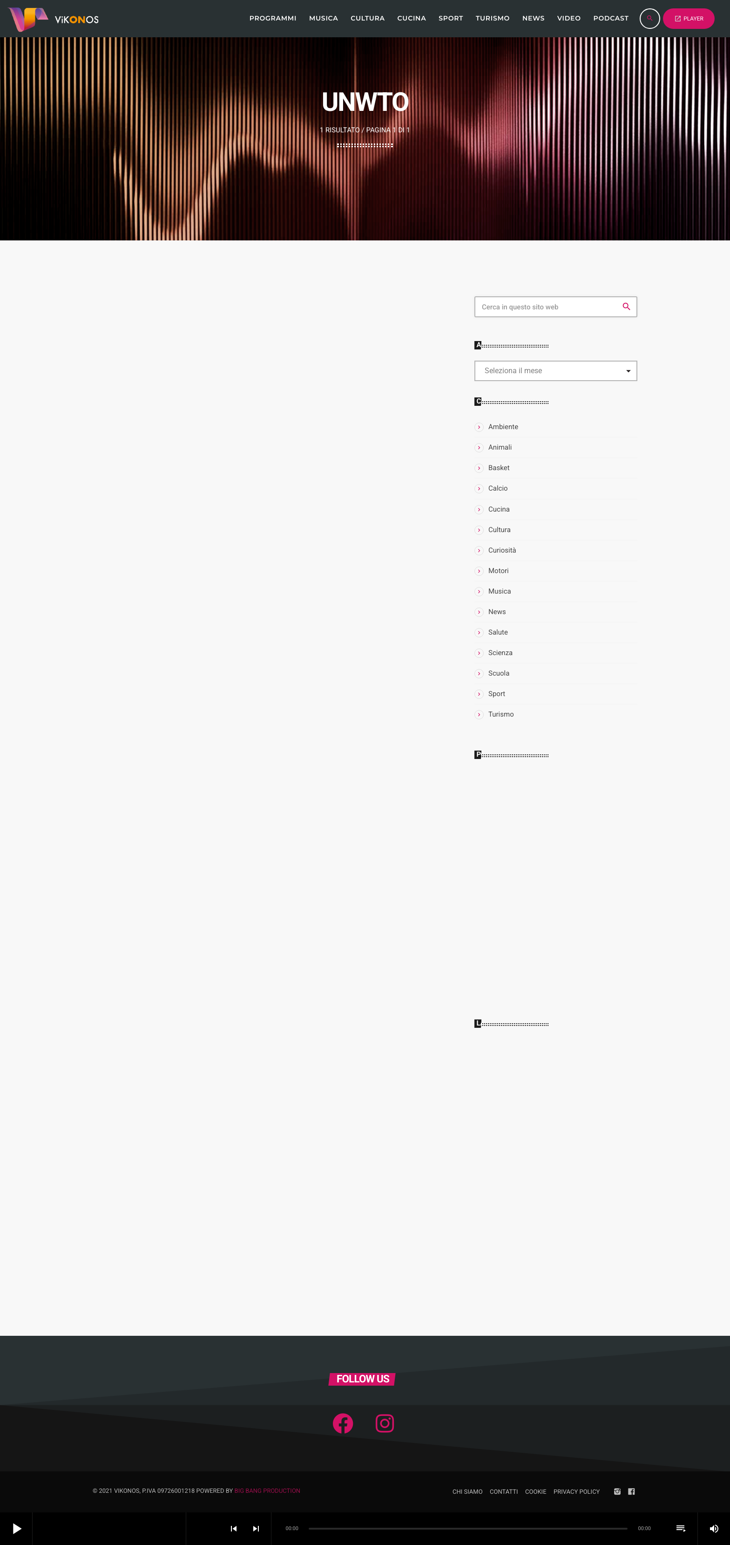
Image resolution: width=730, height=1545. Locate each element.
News (497, 612)
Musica (499, 591)
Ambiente (503, 427)
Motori (498, 571)
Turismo (501, 714)
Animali (500, 447)
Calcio (498, 488)
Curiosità (502, 550)
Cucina (499, 509)
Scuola (498, 673)
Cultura (499, 530)
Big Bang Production (268, 1491)
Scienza (500, 653)
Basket (499, 468)
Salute (498, 632)
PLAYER (688, 18)
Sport (496, 694)
